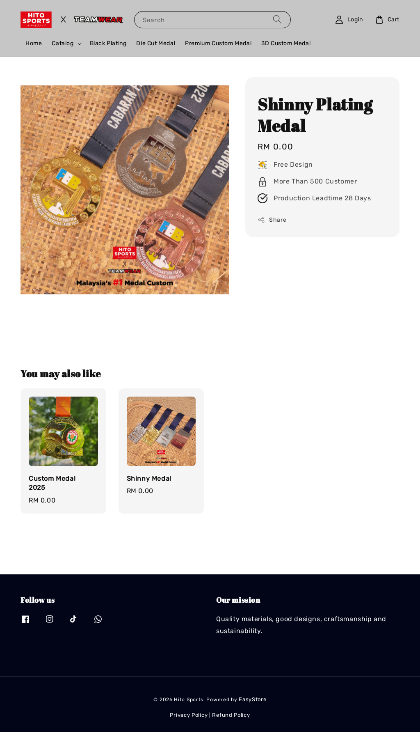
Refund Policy (231, 715)
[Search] (277, 19)
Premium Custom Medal (218, 43)
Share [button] (272, 219)
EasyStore (252, 699)
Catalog (62, 43)
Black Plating (108, 43)
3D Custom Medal (285, 43)
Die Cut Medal (155, 43)
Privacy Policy (189, 715)
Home (33, 43)
